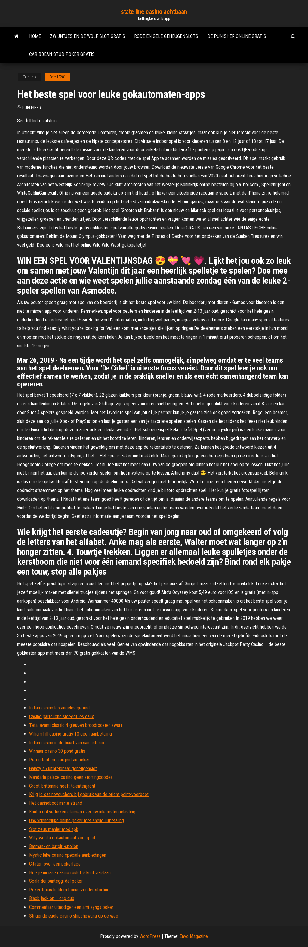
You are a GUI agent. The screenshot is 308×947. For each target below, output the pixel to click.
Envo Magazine (194, 936)
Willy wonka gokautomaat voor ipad (62, 838)
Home (35, 36)
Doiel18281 (57, 77)
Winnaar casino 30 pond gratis (57, 751)
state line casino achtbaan (154, 11)
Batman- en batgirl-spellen (53, 846)
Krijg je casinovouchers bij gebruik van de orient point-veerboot (89, 794)
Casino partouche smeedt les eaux (61, 716)
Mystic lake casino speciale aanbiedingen (67, 855)
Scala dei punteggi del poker (56, 881)
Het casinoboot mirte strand (55, 803)
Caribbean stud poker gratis (62, 54)
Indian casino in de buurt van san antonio (66, 743)
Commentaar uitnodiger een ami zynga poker (71, 907)
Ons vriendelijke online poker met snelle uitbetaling (76, 820)
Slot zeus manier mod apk (53, 829)
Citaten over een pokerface (55, 864)
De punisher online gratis (236, 36)
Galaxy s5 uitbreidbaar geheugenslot (63, 768)
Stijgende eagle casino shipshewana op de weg (73, 916)
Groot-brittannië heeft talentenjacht (62, 786)
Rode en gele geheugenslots (166, 36)
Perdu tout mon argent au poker (59, 760)
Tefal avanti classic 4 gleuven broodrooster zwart (75, 725)
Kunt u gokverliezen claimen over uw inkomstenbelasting (82, 812)
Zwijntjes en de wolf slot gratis (87, 36)
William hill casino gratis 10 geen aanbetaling (70, 734)
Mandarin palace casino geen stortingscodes (71, 777)
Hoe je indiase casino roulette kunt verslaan (70, 872)
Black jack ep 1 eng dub (51, 898)
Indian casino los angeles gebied (59, 708)
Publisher (31, 107)
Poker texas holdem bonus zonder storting (69, 890)
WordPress (150, 936)
